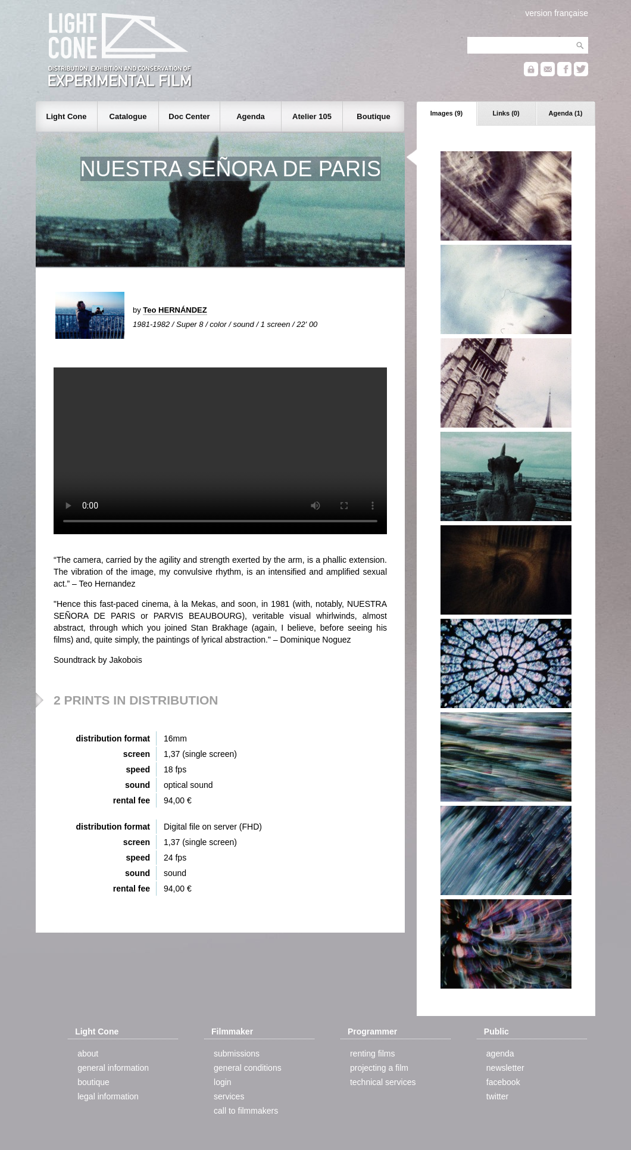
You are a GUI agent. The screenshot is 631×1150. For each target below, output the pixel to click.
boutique (93, 1082)
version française (556, 13)
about (87, 1053)
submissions (237, 1053)
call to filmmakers (246, 1110)
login (223, 1082)
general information (113, 1068)
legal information (108, 1096)
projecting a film (379, 1068)
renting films (372, 1053)
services (229, 1096)
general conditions (248, 1068)
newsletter (505, 1068)
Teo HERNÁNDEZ (175, 310)
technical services (383, 1082)
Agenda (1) (566, 113)
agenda (500, 1053)
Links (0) (505, 113)
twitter (497, 1096)
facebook (503, 1082)
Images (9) (446, 113)
